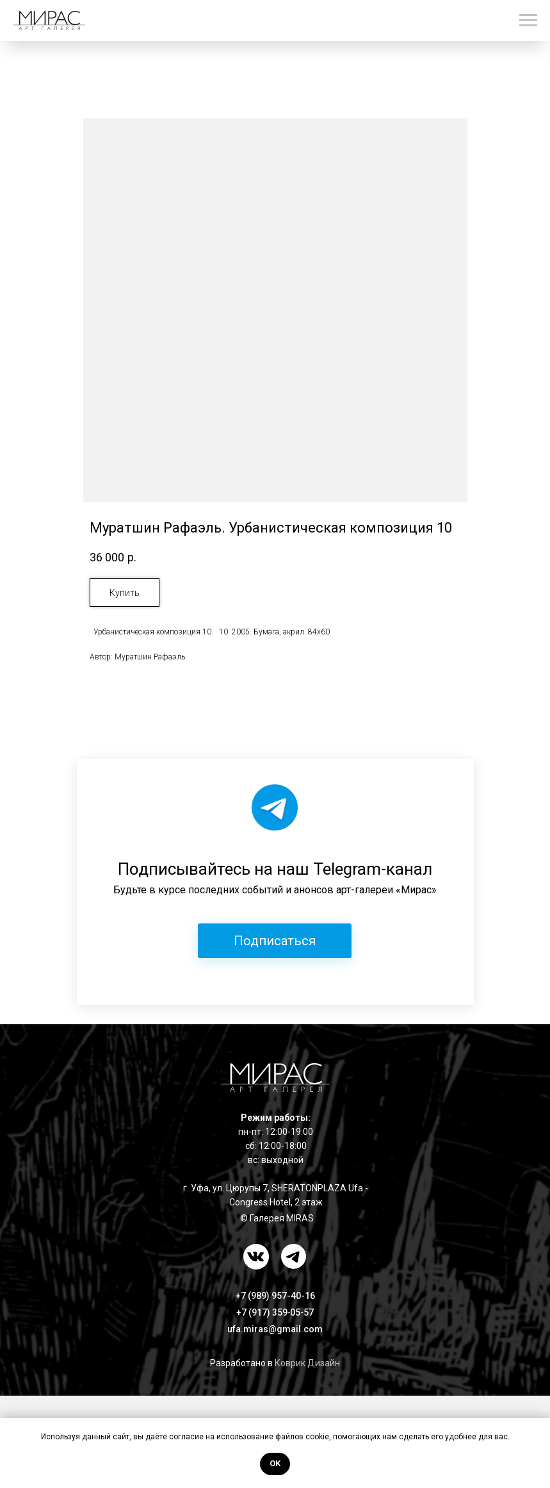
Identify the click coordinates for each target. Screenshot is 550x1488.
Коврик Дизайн (307, 1363)
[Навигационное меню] (528, 20)
